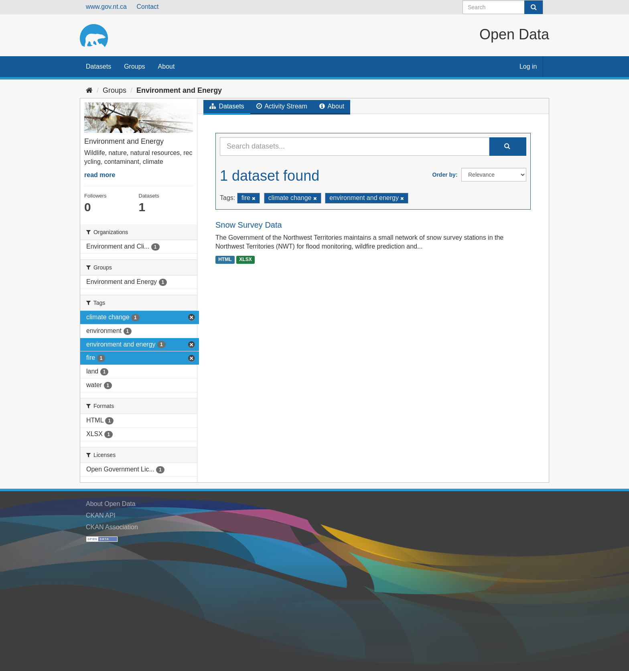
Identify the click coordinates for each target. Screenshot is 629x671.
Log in (528, 66)
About (166, 66)
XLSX (245, 259)
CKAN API (101, 515)
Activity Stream (281, 106)
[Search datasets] (503, 7)
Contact (147, 6)
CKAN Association (112, 527)
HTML (224, 259)
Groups (134, 66)
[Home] (89, 90)
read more (99, 174)
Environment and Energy (179, 90)
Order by (444, 174)
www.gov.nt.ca (106, 6)
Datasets (98, 66)
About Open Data (111, 503)
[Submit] (533, 7)
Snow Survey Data (248, 224)
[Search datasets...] (354, 146)
